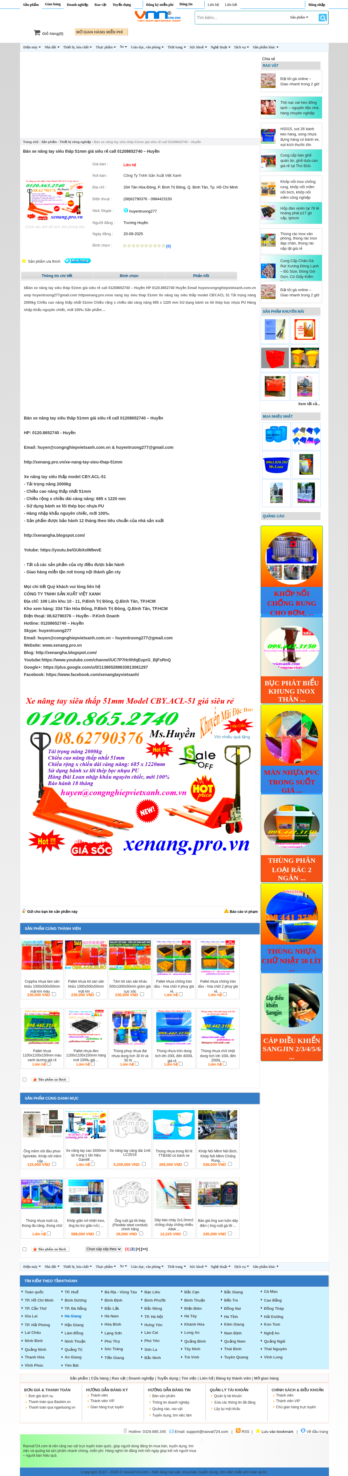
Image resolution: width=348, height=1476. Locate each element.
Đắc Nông (153, 1308)
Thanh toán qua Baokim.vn (50, 1402)
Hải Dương (274, 1316)
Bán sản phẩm (163, 1396)
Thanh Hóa (35, 1357)
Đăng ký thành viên (233, 1378)
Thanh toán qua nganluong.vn (52, 1407)
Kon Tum (272, 1324)
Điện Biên (193, 1308)
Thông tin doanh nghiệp (170, 1402)
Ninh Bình (34, 1341)
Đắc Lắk (112, 1308)
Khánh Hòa (194, 1324)
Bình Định (114, 1300)
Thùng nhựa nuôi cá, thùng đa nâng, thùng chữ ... (42, 1225)
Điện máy (30, 47)
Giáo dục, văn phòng (145, 47)
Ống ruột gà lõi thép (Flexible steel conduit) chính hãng (129, 1225)
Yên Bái (72, 1365)
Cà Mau (271, 1291)
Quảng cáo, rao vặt (167, 1409)
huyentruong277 (140, 211)
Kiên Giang (234, 1324)
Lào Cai (151, 1332)
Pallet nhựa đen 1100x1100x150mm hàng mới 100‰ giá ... (86, 1055)
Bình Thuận (194, 1300)
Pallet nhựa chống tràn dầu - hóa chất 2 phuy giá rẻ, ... (218, 986)
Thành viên (99, 1395)
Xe (122, 47)
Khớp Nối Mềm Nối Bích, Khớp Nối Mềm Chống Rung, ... (217, 1156)
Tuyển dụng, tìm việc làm (172, 1415)
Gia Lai (31, 1316)
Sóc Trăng (114, 1349)
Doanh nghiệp (77, 5)
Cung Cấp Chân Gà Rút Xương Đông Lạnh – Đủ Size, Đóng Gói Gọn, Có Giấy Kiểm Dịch (299, 271)
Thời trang (174, 47)
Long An (192, 1332)
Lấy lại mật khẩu (227, 1409)
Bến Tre (231, 1300)
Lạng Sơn (113, 1333)
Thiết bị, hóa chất (76, 47)
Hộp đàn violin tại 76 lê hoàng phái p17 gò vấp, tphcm (299, 213)
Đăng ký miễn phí (160, 5)
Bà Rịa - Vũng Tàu (121, 1292)
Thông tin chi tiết (57, 276)
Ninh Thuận (75, 1341)
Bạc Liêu (152, 1292)
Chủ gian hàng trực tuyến (296, 1407)
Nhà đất (50, 47)
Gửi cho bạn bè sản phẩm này (50, 912)
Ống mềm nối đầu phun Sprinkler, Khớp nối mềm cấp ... (42, 1156)
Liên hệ (213, 5)
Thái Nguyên (275, 1349)
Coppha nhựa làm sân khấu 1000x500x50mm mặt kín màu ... (42, 986)
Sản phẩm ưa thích (44, 261)
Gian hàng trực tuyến (107, 1407)
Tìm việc (189, 1378)
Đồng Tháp (274, 1308)
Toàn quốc (34, 1292)
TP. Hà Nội (154, 1316)
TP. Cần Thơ (36, 1308)
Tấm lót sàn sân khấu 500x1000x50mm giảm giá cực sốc (130, 986)
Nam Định (233, 1333)
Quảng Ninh (35, 1349)
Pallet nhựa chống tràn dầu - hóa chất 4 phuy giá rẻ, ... (174, 986)
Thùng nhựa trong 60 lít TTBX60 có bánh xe (174, 1153)
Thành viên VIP (103, 1401)
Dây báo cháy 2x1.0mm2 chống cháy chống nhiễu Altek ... (174, 1224)
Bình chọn (129, 276)
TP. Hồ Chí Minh (39, 1300)
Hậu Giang (74, 1325)
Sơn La (151, 1349)
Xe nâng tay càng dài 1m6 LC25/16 (130, 1153)
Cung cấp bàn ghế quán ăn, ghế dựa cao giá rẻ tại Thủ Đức (299, 160)
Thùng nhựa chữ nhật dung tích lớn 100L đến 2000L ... (218, 1055)
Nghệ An (272, 1333)
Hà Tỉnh (231, 1316)
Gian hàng (53, 4)
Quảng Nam (235, 1341)
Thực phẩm (104, 47)
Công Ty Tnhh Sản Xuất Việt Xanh (152, 175)
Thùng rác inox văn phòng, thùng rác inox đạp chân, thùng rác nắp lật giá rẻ (298, 241)
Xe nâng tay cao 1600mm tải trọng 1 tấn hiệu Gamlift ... (86, 1155)
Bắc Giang (233, 1292)
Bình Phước (155, 1300)
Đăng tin (185, 4)
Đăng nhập (316, 5)
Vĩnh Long (273, 1357)
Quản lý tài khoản (228, 1396)
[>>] (144, 1249)
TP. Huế (72, 1292)
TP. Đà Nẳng (76, 1308)
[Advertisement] (140, 97)
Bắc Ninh (153, 1358)
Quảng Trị (73, 1349)
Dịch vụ (240, 47)
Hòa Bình (113, 1324)
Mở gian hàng (266, 1378)
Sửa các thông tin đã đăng (235, 1402)
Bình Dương (76, 1300)
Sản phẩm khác (264, 47)
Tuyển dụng (122, 5)
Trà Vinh (191, 1357)
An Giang (73, 1357)
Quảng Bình (195, 1341)
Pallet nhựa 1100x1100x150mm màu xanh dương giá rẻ (42, 1055)
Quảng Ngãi (275, 1341)
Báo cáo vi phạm (241, 912)
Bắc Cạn (192, 1292)
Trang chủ (31, 142)
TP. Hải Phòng (37, 1325)
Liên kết (231, 5)
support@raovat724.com (207, 1431)
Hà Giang (73, 1316)
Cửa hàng (99, 1378)
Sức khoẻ (197, 47)
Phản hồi (201, 276)
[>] (138, 1249)
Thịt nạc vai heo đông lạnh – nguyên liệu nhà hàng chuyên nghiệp (299, 107)
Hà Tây (190, 1316)
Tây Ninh (192, 1349)
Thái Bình (233, 1349)
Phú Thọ (112, 1341)
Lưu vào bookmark (274, 1431)
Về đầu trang (314, 1431)
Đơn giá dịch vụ (41, 1396)
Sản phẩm (31, 5)
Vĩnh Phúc (34, 1365)
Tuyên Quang (236, 1357)
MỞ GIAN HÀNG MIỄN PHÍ (99, 32)
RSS (242, 1431)
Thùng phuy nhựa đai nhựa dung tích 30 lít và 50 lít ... (129, 1055)
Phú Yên (152, 1341)
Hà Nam (112, 1316)
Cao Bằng (273, 1300)
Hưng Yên (154, 1325)
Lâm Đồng (74, 1333)
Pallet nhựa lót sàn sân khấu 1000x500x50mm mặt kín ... (86, 986)
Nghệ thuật (219, 47)
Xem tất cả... (309, 404)
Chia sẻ (268, 59)
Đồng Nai (232, 1308)
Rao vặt (100, 5)
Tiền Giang (114, 1358)
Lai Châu (33, 1332)
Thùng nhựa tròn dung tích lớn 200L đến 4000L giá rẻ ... (174, 1056)
